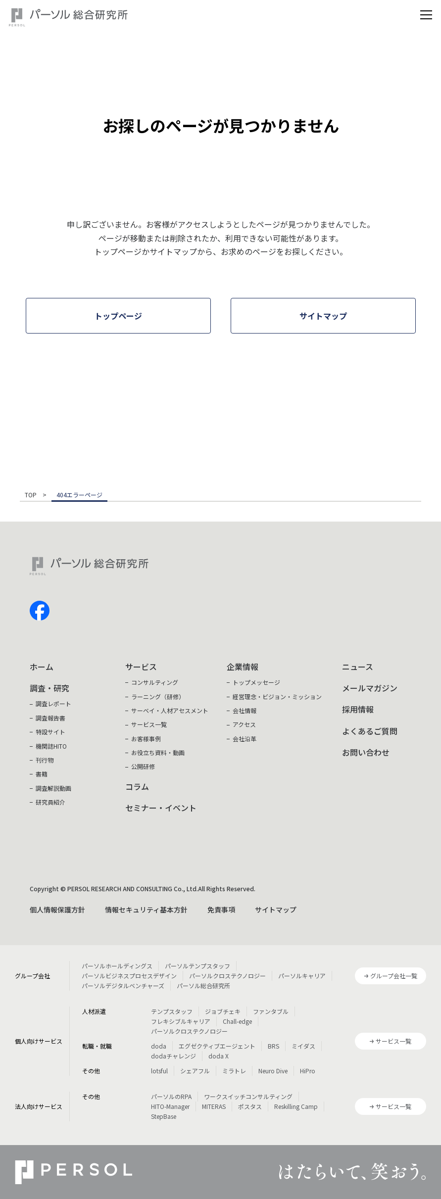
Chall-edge (237, 1021)
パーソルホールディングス (117, 965)
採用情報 (358, 709)
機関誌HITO (51, 746)
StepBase (163, 1116)
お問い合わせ (366, 752)
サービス (141, 666)
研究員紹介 (50, 802)
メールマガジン (369, 688)
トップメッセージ (256, 682)
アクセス (244, 724)
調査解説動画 (53, 788)
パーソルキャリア (302, 975)
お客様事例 (146, 738)
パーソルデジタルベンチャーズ (123, 985)
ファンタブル (271, 1011)
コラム (137, 786)
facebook (39, 611)
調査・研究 (49, 688)
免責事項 (221, 909)
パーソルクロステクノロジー (227, 975)
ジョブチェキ (223, 1011)
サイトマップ (275, 909)
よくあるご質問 (369, 731)
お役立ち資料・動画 (158, 752)
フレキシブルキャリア (180, 1021)
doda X (218, 1056)
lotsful (159, 1070)
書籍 (42, 773)
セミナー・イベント (160, 808)
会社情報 (244, 710)
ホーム (41, 666)
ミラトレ (234, 1070)
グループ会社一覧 (393, 975)
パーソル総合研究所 (203, 985)
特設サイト (50, 731)
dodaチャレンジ (173, 1056)
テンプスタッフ (172, 1011)
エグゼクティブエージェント (217, 1046)
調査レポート (53, 703)
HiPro (307, 1070)
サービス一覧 (149, 724)
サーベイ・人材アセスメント (169, 710)
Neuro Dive (273, 1070)
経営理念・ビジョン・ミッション (277, 696)
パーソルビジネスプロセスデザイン (129, 975)
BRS (273, 1046)
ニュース (357, 666)
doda (158, 1046)
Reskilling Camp (296, 1106)
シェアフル (195, 1070)
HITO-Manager (170, 1106)
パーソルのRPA (171, 1096)
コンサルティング (154, 682)
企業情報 (242, 666)
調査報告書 (50, 718)
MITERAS (214, 1106)
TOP (31, 495)
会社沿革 (244, 738)
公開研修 (143, 766)
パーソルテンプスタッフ (197, 965)
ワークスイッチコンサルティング (248, 1096)
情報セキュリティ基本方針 (146, 909)
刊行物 (44, 760)
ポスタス (250, 1106)
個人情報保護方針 (57, 909)
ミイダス (303, 1046)
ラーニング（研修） (158, 696)
